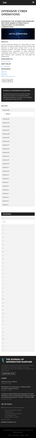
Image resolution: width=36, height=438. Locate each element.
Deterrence (4, 73)
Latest (27, 435)
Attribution (4, 71)
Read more (7, 80)
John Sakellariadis (5, 66)
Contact (22, 435)
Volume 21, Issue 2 (6, 61)
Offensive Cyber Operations (8, 76)
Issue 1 (8, 114)
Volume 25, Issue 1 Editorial (9, 381)
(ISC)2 (4, 222)
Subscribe (16, 435)
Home (10, 435)
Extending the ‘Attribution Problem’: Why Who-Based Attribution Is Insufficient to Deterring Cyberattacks (18, 24)
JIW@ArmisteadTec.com (9, 422)
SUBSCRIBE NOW (8, 373)
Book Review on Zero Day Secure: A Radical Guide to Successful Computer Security (16, 387)
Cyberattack (4, 75)
